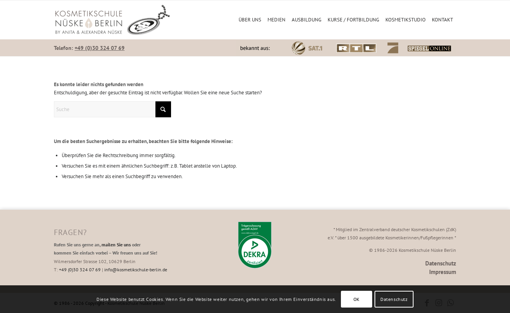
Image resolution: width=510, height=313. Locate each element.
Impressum (442, 272)
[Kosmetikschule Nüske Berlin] (112, 19)
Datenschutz (440, 263)
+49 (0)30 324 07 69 (100, 47)
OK (356, 299)
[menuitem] (249, 19)
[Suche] (112, 109)
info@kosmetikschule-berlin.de (135, 269)
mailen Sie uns (116, 245)
